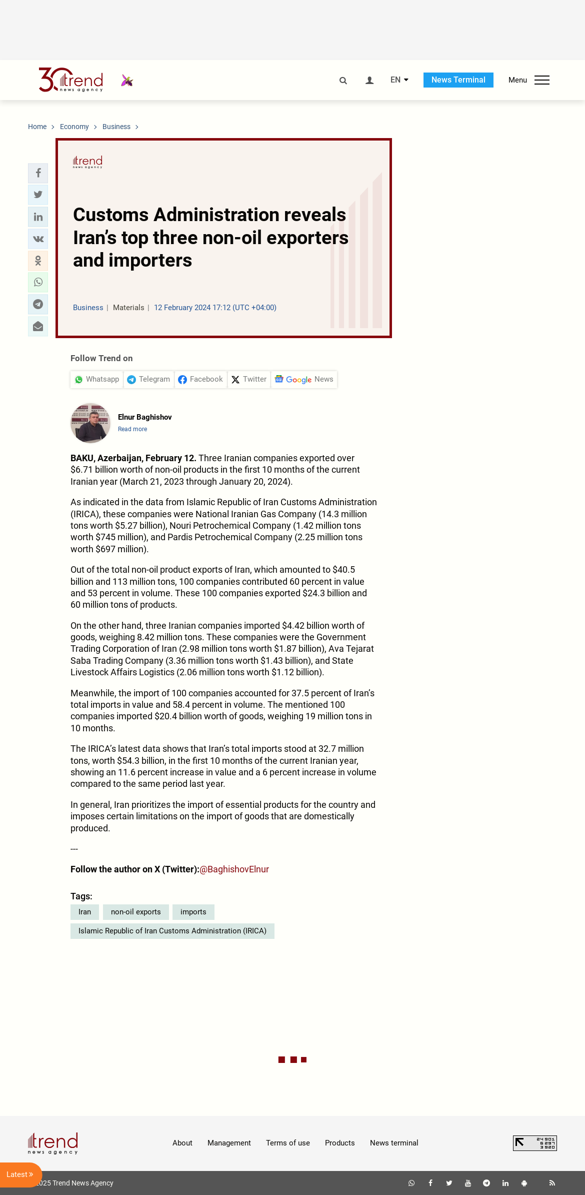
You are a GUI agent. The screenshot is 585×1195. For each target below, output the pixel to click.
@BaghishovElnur (234, 869)
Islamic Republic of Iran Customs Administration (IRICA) (172, 930)
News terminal (394, 1142)
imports (193, 911)
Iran (84, 911)
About (182, 1142)
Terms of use (288, 1142)
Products (340, 1142)
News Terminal (459, 80)
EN (395, 80)
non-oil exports (136, 911)
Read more (132, 429)
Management (229, 1142)
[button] (38, 173)
